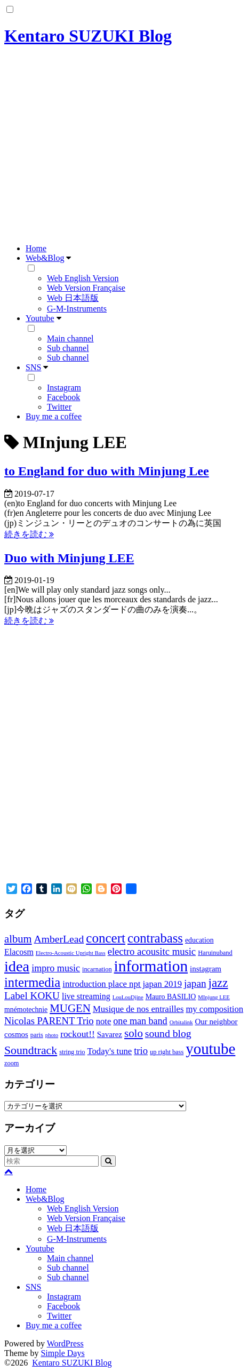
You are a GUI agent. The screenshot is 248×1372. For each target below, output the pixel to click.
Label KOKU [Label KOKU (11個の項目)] (32, 995)
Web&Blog (45, 257)
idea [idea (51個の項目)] (16, 966)
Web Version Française (86, 287)
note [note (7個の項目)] (103, 1021)
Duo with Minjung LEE (69, 558)
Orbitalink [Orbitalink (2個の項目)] (181, 1022)
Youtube (40, 318)
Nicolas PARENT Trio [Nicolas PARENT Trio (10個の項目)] (49, 1020)
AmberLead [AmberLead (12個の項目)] (59, 939)
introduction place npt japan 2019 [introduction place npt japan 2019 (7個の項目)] (122, 984)
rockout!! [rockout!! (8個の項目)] (77, 1034)
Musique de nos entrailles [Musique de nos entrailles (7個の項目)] (138, 1009)
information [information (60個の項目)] (151, 966)
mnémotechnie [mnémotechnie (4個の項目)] (25, 1010)
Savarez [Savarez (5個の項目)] (109, 1034)
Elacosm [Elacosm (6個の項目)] (19, 951)
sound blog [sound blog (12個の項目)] (168, 1033)
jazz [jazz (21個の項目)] (218, 983)
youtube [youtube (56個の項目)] (210, 1048)
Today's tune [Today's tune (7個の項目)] (109, 1051)
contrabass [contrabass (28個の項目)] (155, 938)
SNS (33, 367)
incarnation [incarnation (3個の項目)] (97, 969)
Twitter (59, 406)
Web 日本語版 (73, 297)
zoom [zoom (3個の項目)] (11, 1063)
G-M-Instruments (77, 308)
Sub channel (68, 348)
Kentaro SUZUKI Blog (88, 35)
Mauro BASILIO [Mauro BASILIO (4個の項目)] (171, 997)
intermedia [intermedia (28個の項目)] (32, 982)
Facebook (63, 397)
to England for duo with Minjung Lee (106, 471)
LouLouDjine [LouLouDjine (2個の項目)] (128, 997)
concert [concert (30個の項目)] (105, 938)
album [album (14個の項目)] (18, 939)
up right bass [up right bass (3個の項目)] (166, 1052)
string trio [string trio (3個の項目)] (72, 1052)
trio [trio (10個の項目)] (141, 1050)
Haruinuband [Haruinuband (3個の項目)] (215, 952)
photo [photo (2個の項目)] (51, 1035)
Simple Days (62, 1353)
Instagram (64, 387)
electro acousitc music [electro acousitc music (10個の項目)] (152, 951)
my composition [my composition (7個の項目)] (214, 1009)
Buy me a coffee (54, 416)
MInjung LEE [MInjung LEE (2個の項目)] (214, 997)
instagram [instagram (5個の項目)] (205, 968)
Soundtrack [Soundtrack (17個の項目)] (30, 1050)
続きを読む (29, 534)
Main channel (70, 338)
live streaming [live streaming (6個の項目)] (86, 996)
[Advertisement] (124, 146)
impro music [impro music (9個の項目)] (55, 968)
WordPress (65, 1343)
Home (36, 248)
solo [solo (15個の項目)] (133, 1033)
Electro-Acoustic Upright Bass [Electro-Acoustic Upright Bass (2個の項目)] (71, 953)
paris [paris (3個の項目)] (36, 1035)
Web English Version (82, 278)
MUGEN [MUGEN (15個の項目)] (70, 1008)
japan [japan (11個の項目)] (195, 983)
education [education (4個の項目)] (199, 940)
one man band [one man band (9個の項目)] (140, 1021)
